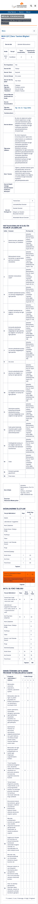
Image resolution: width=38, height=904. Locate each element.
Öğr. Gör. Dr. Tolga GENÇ (23, 108)
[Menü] (35, 6)
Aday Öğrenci (12, 12)
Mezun (28, 12)
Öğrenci (21, 12)
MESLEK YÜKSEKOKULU (13, 16)
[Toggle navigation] (34, 31)
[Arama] (31, 6)
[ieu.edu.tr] (19, 5)
